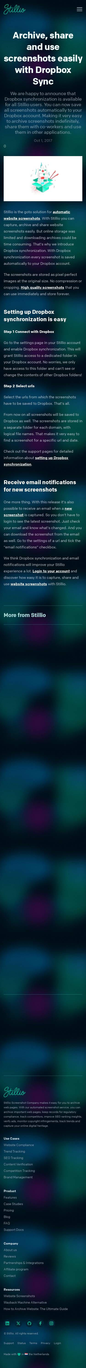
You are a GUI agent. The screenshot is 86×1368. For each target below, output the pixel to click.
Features (10, 1197)
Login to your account (51, 571)
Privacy (45, 1343)
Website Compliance (19, 1145)
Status (21, 1343)
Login (57, 1343)
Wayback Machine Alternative (25, 1302)
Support (9, 1343)
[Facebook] (40, 1323)
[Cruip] (15, 9)
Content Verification (18, 1164)
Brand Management (18, 1177)
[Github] (29, 1323)
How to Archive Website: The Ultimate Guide (36, 1309)
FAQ (7, 1223)
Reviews (10, 1256)
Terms (33, 1343)
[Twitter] (18, 1323)
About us (10, 1250)
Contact (10, 1275)
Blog (7, 1216)
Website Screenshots (19, 1296)
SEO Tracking (13, 1158)
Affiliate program (16, 1269)
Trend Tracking (14, 1151)
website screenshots (29, 584)
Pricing (9, 1210)
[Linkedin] (7, 1323)
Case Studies (13, 1204)
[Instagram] (51, 1323)
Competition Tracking (19, 1170)
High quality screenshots (42, 287)
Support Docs (14, 1229)
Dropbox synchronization (31, 99)
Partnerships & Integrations (24, 1262)
